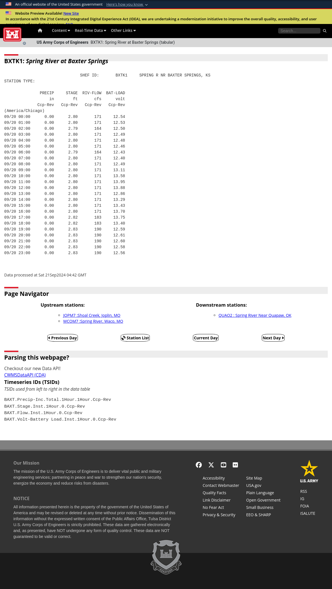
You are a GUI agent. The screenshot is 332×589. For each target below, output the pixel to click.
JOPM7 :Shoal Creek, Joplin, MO (91, 315)
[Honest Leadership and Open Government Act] (263, 500)
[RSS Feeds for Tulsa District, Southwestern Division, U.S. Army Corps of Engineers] (309, 492)
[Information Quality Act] (221, 493)
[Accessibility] (221, 478)
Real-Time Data (90, 30)
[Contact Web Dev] (221, 486)
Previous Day (62, 337)
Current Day (206, 337)
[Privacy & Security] (221, 515)
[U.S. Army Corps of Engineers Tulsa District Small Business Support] (263, 508)
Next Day (273, 337)
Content (61, 30)
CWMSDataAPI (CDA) (25, 375)
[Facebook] (199, 465)
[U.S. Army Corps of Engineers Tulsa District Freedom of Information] (309, 506)
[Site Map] (263, 478)
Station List (135, 337)
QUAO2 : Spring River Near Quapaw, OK (255, 315)
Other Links (123, 30)
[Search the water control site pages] (299, 31)
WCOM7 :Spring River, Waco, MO (93, 321)
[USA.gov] (263, 486)
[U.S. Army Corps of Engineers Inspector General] (309, 499)
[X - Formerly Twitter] (211, 465)
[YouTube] (223, 465)
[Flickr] (235, 465)
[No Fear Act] (221, 508)
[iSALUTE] (309, 514)
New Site (71, 13)
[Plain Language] (263, 493)
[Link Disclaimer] (221, 500)
